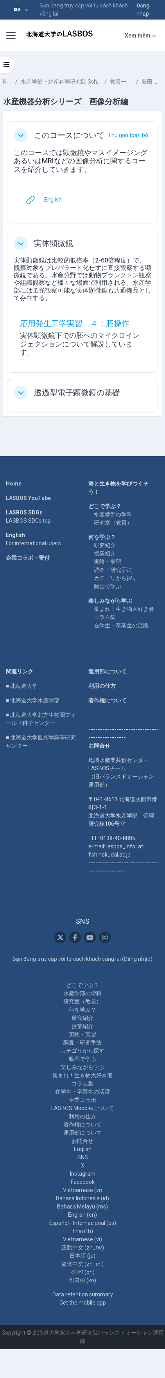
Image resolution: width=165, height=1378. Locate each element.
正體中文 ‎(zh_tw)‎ (82, 1247)
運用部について (107, 671)
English (82, 1149)
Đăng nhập (142, 9)
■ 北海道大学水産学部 (32, 700)
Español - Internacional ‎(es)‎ (82, 1223)
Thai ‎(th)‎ (82, 1231)
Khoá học (7, 82)
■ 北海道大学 (22, 686)
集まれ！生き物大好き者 (124, 609)
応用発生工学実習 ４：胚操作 (74, 323)
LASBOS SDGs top (28, 521)
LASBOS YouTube (28, 498)
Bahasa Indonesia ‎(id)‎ (82, 1198)
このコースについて (69, 135)
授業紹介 (105, 553)
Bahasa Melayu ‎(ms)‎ (82, 1206)
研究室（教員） (113, 522)
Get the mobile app (82, 1302)
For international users (33, 543)
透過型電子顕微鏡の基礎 (77, 392)
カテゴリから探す (116, 578)
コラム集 (105, 617)
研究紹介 (105, 545)
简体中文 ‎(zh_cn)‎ (82, 1264)
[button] (21, 9)
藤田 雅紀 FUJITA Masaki (152, 82)
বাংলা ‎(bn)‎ (83, 1272)
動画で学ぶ (107, 586)
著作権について (107, 700)
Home (14, 483)
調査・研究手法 (113, 570)
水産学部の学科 (113, 514)
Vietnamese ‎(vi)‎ (82, 1190)
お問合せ (82, 1141)
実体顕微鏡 (53, 243)
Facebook (83, 1182)
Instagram (82, 1174)
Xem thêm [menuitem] (138, 35)
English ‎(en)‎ (82, 1215)
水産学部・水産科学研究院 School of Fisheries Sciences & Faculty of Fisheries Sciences (61, 82)
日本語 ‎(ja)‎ (82, 1256)
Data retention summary (82, 1294)
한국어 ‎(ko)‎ (82, 1280)
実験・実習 (107, 562)
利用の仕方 (102, 686)
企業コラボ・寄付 (28, 558)
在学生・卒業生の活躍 (121, 625)
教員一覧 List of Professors (121, 82)
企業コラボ (82, 1100)
